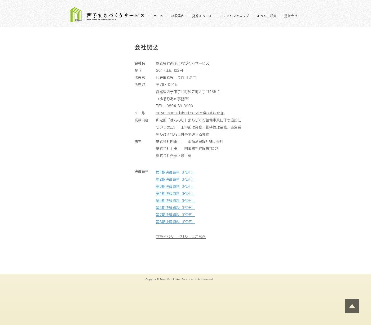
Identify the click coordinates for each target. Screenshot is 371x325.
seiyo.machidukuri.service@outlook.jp (190, 113)
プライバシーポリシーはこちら (181, 237)
